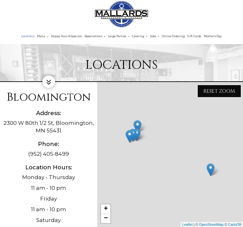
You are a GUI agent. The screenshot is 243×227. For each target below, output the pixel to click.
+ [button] (106, 209)
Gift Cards (194, 36)
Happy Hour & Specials (66, 36)
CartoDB (234, 224)
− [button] (106, 218)
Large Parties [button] (118, 36)
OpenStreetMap (211, 224)
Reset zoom (219, 90)
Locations (27, 36)
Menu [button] (42, 36)
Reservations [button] (94, 36)
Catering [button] (139, 36)
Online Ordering (173, 36)
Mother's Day (213, 36)
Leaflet (187, 224)
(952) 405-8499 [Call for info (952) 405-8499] (48, 154)
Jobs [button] (154, 36)
